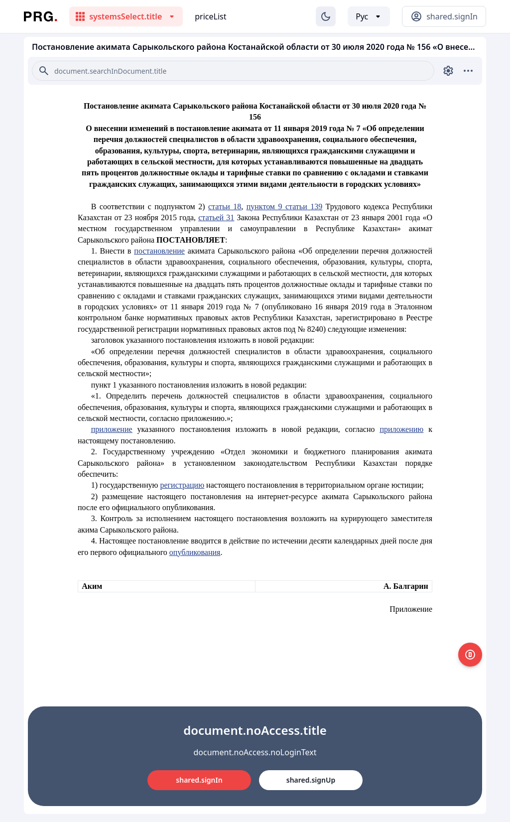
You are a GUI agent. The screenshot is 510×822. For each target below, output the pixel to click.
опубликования (195, 552)
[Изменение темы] (326, 16)
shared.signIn (199, 780)
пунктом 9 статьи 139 (284, 206)
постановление (159, 251)
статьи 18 (224, 206)
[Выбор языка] (369, 16)
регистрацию (182, 485)
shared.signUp (310, 780)
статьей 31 (216, 217)
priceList (210, 16)
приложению (401, 429)
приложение (111, 429)
